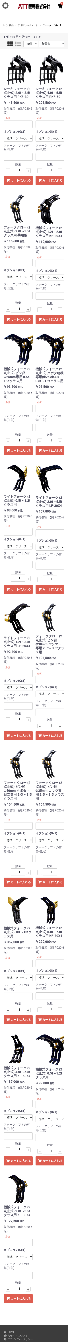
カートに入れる (19, 180)
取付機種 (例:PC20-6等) (18, 110)
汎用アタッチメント (28, 25)
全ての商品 (8, 25)
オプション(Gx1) (14, 131)
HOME (9, 1332)
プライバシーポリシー (18, 1339)
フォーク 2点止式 (52, 25)
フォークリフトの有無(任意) (17, 147)
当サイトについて (16, 1335)
